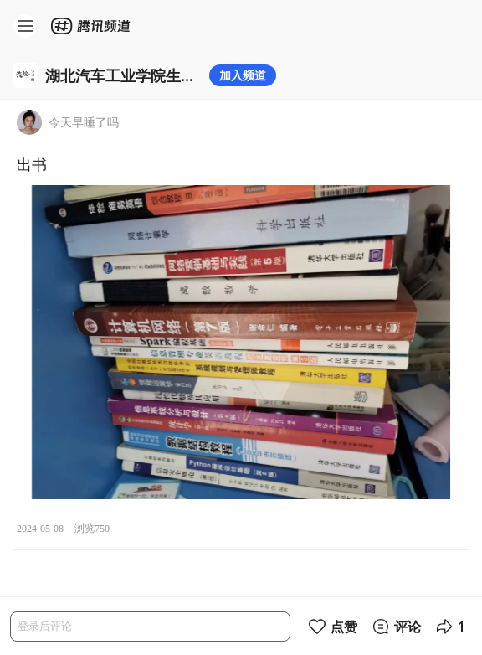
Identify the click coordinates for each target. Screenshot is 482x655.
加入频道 (242, 75)
